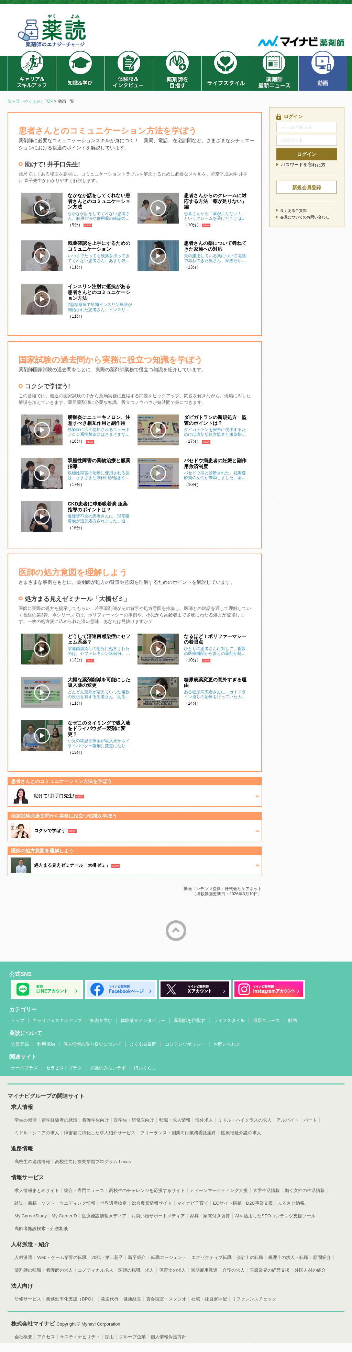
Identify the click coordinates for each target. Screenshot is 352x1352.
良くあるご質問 (293, 210)
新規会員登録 (306, 187)
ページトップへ (176, 930)
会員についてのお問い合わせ (304, 217)
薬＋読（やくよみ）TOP (30, 101)
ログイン (306, 154)
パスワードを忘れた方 (303, 164)
